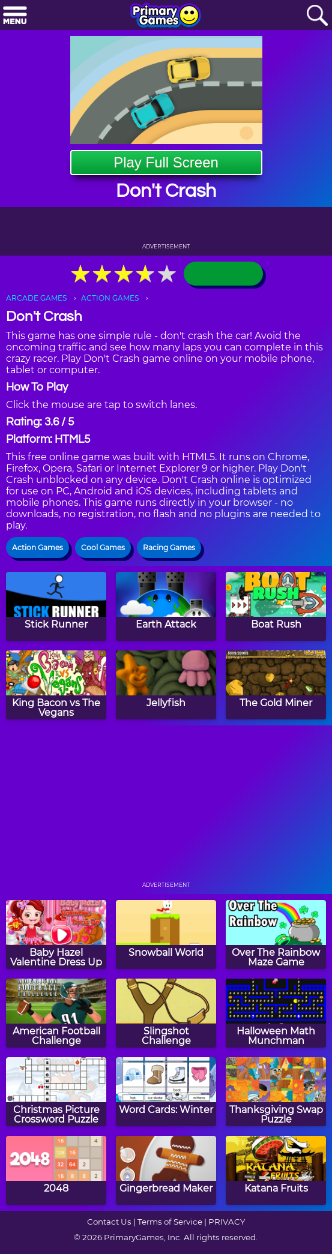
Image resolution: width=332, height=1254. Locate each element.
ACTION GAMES (110, 297)
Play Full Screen (166, 162)
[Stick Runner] (56, 606)
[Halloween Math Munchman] (276, 1013)
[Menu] (15, 15)
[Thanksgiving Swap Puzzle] (276, 1091)
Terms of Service (169, 1221)
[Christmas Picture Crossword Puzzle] (56, 1091)
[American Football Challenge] (56, 1013)
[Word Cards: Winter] (166, 1091)
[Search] (317, 15)
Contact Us (109, 1221)
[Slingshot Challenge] (166, 1013)
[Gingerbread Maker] (166, 1170)
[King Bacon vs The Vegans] (56, 684)
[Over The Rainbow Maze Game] (276, 934)
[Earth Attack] (166, 606)
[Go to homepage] (165, 16)
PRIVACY (226, 1221)
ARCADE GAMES (36, 297)
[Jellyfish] (166, 684)
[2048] (56, 1170)
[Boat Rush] (276, 606)
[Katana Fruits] (276, 1170)
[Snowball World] (166, 934)
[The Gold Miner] (276, 684)
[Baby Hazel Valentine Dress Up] (56, 934)
